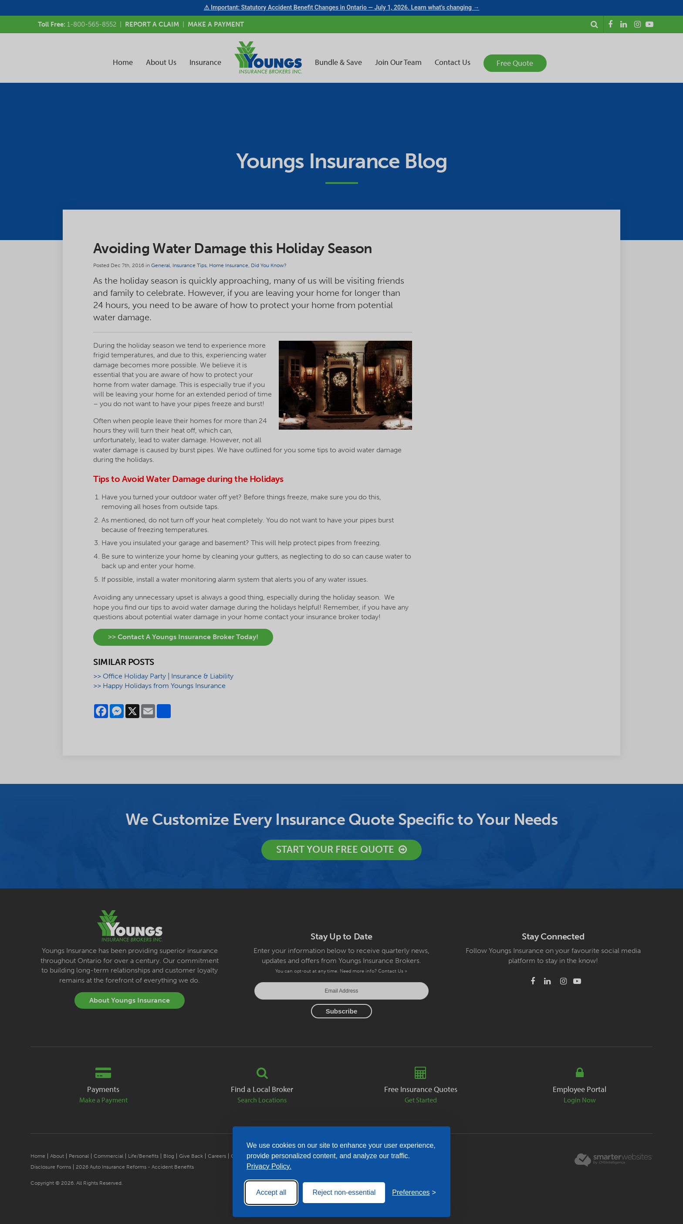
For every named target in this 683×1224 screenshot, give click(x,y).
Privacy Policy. (269, 1166)
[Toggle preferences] (414, 1193)
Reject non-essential (343, 1192)
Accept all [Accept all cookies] (271, 1192)
